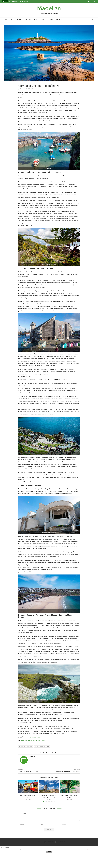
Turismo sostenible (44, 746)
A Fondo (19, 19)
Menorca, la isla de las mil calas (20, 1)
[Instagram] (95, 1)
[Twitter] (92, 1)
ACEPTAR (49, 851)
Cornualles (22, 746)
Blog (51, 19)
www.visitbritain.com (34, 737)
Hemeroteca (59, 19)
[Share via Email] (56, 752)
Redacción (22, 88)
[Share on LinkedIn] (47, 752)
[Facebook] (89, 1)
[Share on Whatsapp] (50, 752)
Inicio (5, 19)
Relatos (12, 19)
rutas (36, 746)
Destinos (36, 19)
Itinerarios (28, 19)
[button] (9, 1)
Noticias (44, 19)
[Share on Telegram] (53, 752)
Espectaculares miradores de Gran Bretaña (32, 740)
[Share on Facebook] (41, 752)
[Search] (93, 19)
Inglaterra (29, 746)
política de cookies (91, 849)
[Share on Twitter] (44, 752)
